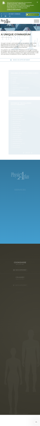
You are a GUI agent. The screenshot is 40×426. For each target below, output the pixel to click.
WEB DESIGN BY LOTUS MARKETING (20, 413)
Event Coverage (14, 14)
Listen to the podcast (14, 9)
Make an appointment (32, 13)
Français (4, 14)
